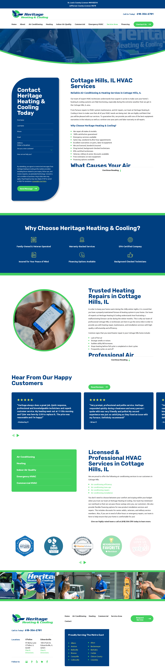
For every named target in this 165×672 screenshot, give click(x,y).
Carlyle (93, 653)
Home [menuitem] (14, 24)
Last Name (20, 126)
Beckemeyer (96, 646)
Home (67, 616)
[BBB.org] (32, 661)
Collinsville (75, 660)
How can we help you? (24, 154)
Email (19, 137)
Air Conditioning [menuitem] (36, 24)
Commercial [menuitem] (80, 24)
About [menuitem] (22, 24)
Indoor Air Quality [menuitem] (63, 24)
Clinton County (96, 656)
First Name (20, 120)
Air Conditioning (79, 616)
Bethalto (94, 650)
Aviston (74, 646)
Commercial (103, 616)
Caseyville (75, 656)
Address (20, 143)
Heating (92, 616)
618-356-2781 (145, 14)
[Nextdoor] (42, 661)
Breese (74, 653)
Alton (93, 643)
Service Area (116, 616)
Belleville (74, 650)
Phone (19, 131)
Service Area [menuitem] (112, 24)
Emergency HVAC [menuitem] (96, 24)
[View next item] (18, 435)
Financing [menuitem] (125, 24)
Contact (68, 621)
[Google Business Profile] (26, 661)
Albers (73, 643)
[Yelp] (37, 661)
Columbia (94, 660)
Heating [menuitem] (49, 24)
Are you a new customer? (25, 148)
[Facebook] (47, 661)
